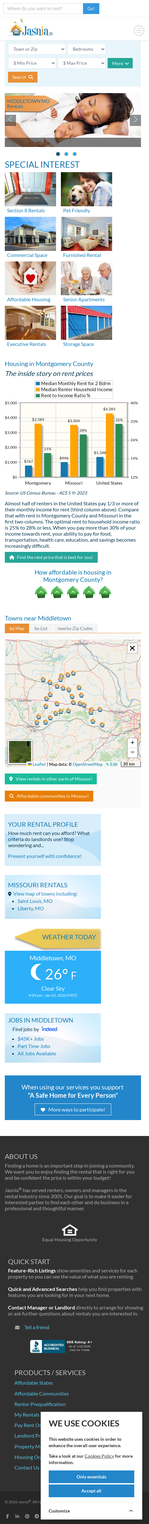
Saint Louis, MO (35, 901)
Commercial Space (27, 255)
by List (41, 628)
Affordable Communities (41, 1393)
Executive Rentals (26, 344)
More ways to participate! (73, 1109)
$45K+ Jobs (31, 1039)
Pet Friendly (76, 210)
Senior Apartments (84, 299)
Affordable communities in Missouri (49, 796)
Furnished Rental (82, 255)
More (120, 63)
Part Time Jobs (34, 1046)
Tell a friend (36, 1327)
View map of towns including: (45, 893)
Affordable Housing (28, 299)
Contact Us (26, 1467)
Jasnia (24, 1501)
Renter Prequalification (40, 1404)
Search (22, 77)
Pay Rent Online (32, 1425)
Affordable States (33, 1383)
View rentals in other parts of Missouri (50, 778)
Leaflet (37, 764)
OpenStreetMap (88, 764)
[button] (46, 707)
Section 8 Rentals (26, 210)
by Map (17, 628)
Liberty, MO (31, 908)
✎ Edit (112, 764)
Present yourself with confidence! (45, 856)
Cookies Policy (99, 1456)
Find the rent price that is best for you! (51, 557)
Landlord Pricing (32, 1435)
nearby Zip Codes (75, 628)
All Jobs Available (37, 1053)
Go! (91, 8)
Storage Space (78, 344)
